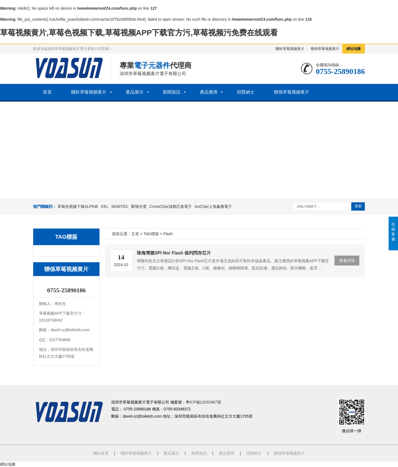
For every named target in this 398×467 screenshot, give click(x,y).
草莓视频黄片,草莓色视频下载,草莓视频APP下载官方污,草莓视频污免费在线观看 (139, 32)
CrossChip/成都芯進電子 (170, 206)
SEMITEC (119, 206)
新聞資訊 (171, 92)
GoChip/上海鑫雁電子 (213, 206)
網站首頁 (101, 453)
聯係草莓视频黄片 (325, 49)
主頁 (135, 234)
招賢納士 (246, 92)
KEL (104, 206)
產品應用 (209, 92)
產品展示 (134, 92)
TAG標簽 (151, 234)
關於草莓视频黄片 (290, 49)
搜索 (358, 206)
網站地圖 (353, 49)
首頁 (47, 92)
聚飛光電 (138, 206)
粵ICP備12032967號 (203, 402)
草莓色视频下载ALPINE (77, 206)
